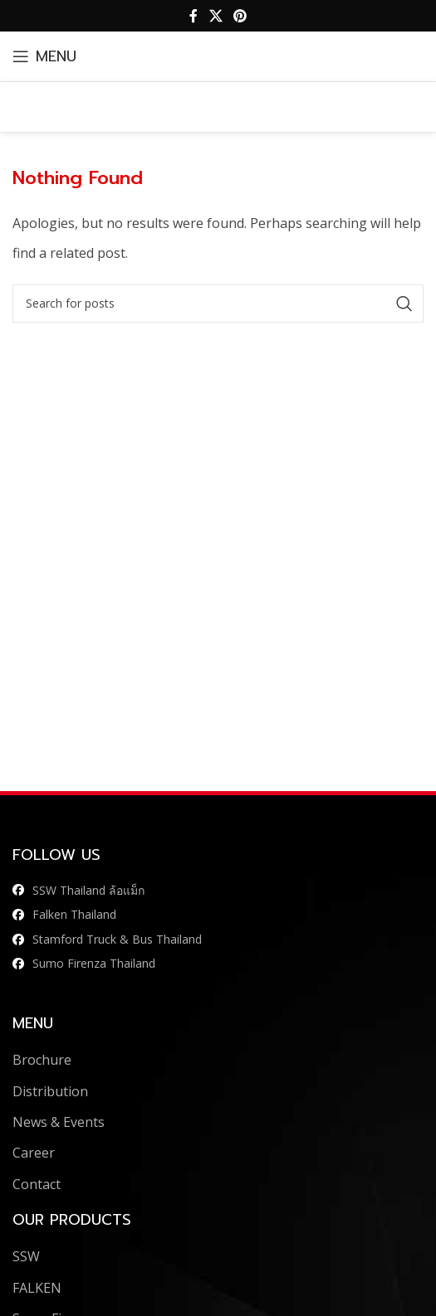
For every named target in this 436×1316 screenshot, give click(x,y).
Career (33, 1153)
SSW (26, 1256)
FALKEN (36, 1288)
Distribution (50, 1091)
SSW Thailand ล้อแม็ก (88, 890)
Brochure (41, 1060)
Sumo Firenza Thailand (93, 963)
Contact (36, 1184)
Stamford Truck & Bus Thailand (117, 939)
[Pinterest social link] (240, 15)
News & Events (58, 1122)
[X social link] (215, 15)
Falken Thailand (74, 914)
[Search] (218, 303)
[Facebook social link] (193, 15)
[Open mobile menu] (44, 56)
